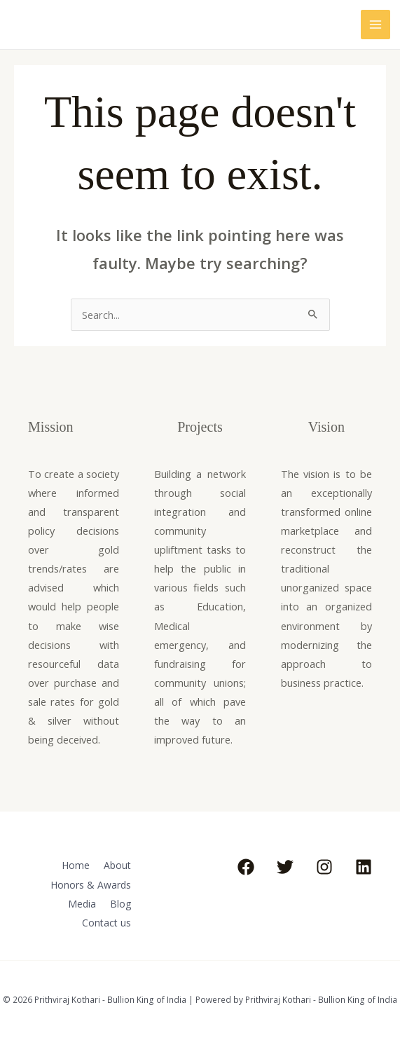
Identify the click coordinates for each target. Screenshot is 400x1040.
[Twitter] (285, 866)
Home (73, 865)
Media (80, 901)
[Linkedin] (363, 866)
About (117, 865)
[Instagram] (324, 866)
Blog (121, 901)
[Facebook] (245, 866)
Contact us (107, 918)
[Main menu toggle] (375, 24)
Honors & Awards (91, 882)
